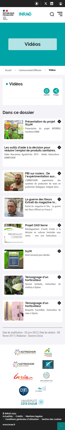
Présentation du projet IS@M (40, 123)
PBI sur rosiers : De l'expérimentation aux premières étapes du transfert (40, 178)
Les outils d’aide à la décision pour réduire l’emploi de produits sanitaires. (30, 149)
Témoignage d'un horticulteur (36, 278)
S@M (28, 251)
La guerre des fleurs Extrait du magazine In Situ (40, 202)
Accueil (8, 70)
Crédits (19, 416)
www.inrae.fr (9, 424)
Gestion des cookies (52, 419)
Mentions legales (34, 416)
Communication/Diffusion (30, 70)
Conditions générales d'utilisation (22, 419)
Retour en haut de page (62, 427)
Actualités (8, 416)
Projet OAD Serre (36, 225)
